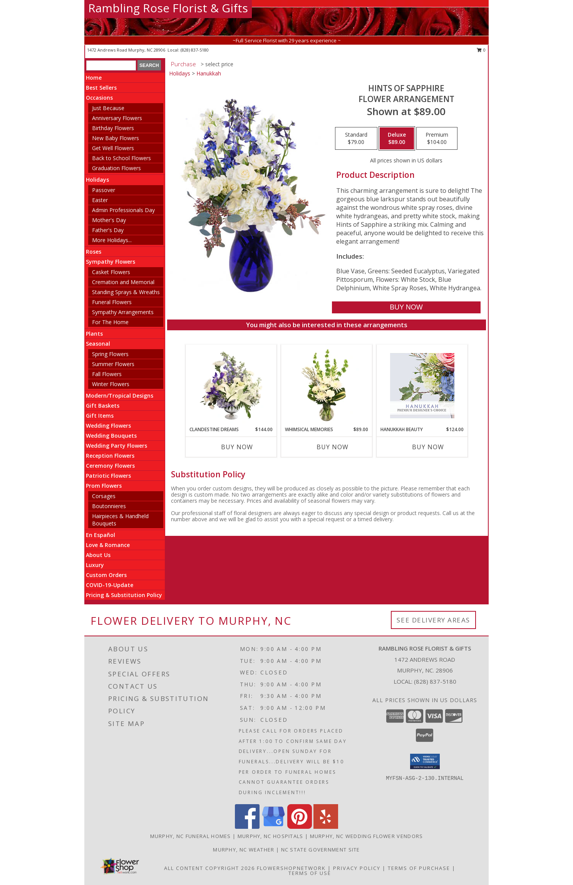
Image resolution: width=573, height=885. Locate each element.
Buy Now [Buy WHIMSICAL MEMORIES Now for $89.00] (332, 447)
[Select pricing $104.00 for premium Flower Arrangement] (437, 138)
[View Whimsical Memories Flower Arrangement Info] (327, 385)
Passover (103, 190)
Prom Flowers (104, 485)
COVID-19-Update (109, 585)
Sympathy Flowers (110, 261)
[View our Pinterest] (299, 826)
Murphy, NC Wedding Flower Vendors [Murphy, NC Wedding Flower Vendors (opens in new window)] (366, 836)
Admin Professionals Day (123, 210)
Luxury (95, 565)
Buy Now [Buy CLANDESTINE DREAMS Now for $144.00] (237, 447)
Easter (100, 200)
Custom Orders (106, 575)
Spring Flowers (110, 354)
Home (94, 77)
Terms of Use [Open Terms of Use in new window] (309, 873)
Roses (93, 251)
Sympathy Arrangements (123, 312)
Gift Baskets (102, 405)
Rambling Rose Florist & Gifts (168, 8)
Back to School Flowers (121, 158)
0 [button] (481, 50)
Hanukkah (208, 73)
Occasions (99, 97)
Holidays (97, 179)
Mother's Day (109, 220)
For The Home (110, 322)
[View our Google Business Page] (273, 826)
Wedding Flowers (108, 425)
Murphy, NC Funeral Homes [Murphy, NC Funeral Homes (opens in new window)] (190, 836)
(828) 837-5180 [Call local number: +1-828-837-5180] (195, 50)
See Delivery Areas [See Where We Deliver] (433, 620)
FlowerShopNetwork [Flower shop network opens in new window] (291, 868)
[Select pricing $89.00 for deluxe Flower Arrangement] (397, 138)
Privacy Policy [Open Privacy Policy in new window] (356, 868)
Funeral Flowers (112, 302)
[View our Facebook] (247, 826)
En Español (100, 535)
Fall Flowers (107, 374)
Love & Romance (108, 545)
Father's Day (108, 230)
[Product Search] (111, 65)
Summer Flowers (113, 364)
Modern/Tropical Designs (119, 395)
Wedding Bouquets (111, 435)
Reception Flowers (110, 455)
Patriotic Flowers (108, 475)
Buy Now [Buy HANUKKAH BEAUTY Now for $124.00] (428, 447)
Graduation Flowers (116, 168)
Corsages (104, 496)
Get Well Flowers (113, 148)
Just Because (108, 108)
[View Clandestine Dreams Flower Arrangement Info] (231, 385)
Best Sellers (101, 87)
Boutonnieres (109, 506)
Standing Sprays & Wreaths (126, 292)
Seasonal (98, 343)
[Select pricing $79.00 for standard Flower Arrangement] (356, 138)
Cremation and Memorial (123, 282)
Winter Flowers (110, 384)
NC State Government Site (320, 849)
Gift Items (100, 415)
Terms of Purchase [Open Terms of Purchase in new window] (419, 868)
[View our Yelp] (325, 826)
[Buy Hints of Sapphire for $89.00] (406, 307)
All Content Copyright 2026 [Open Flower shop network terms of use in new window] (209, 868)
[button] (425, 761)
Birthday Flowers (113, 128)
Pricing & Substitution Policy (124, 595)
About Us (98, 555)
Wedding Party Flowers (116, 445)
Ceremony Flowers (110, 465)
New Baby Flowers (115, 138)
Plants (94, 333)
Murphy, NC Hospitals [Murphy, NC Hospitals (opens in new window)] (270, 836)
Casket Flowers (111, 272)
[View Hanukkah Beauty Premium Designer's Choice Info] (422, 385)
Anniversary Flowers (117, 118)
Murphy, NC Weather (243, 849)
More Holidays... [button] (112, 240)
